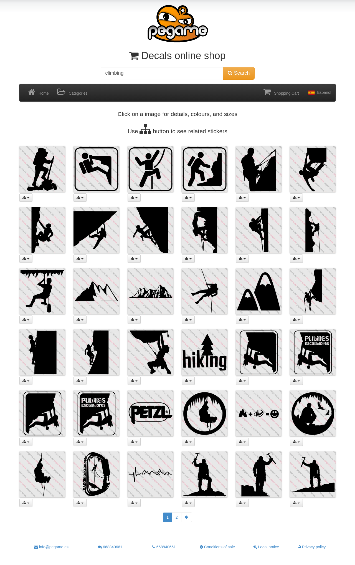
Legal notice (266, 547)
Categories (72, 92)
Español (319, 92)
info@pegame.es (51, 547)
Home (38, 92)
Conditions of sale (217, 547)
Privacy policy (312, 547)
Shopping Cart (281, 92)
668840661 (110, 547)
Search (239, 73)
